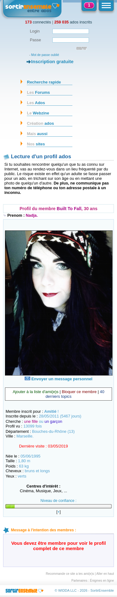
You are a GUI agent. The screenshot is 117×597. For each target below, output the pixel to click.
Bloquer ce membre (79, 391)
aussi (37, 133)
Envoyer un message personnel (58, 379)
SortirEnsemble (102, 590)
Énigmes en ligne (102, 580)
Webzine (38, 113)
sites (36, 144)
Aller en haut (105, 573)
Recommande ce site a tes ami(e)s (70, 573)
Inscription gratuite (52, 61)
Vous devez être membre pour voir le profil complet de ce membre (58, 545)
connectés (38, 22)
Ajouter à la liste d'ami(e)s (36, 391)
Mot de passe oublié (45, 55)
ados (40, 123)
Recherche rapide (44, 82)
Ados (36, 102)
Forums (38, 92)
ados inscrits (73, 22)
